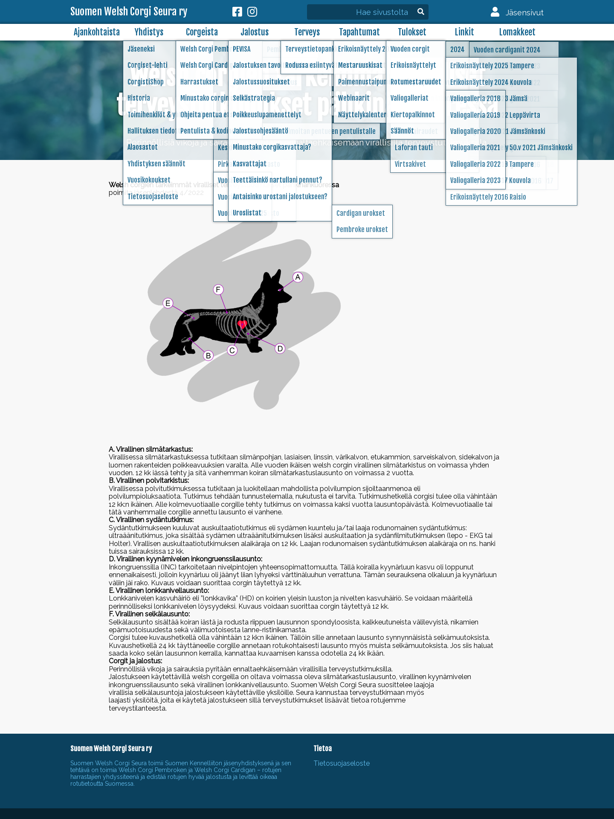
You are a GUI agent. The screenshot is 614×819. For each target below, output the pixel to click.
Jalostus (254, 32)
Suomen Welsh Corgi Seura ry (128, 12)
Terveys (307, 32)
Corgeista (202, 32)
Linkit (464, 32)
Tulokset (412, 32)
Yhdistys (149, 32)
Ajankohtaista (97, 32)
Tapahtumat (359, 32)
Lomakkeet (517, 32)
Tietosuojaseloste (341, 763)
